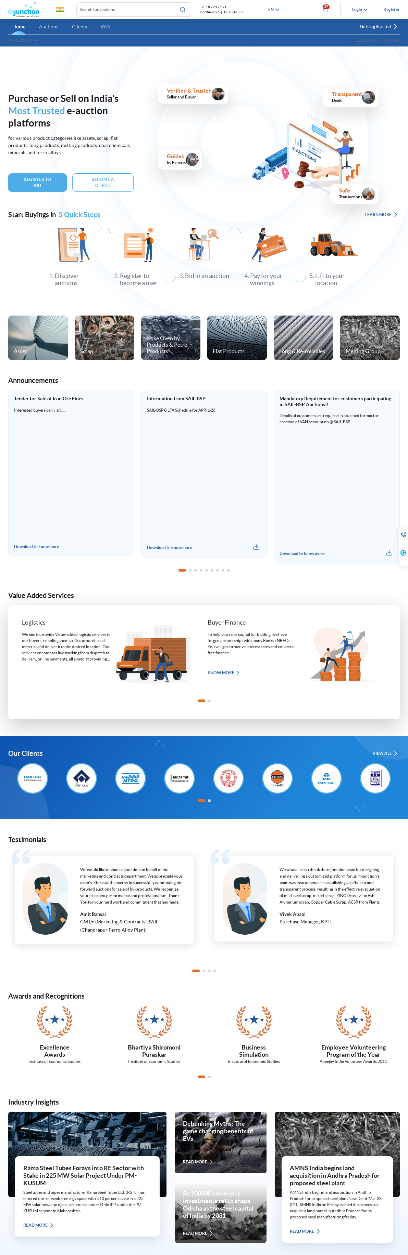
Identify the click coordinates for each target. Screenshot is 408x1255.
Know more (224, 672)
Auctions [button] (48, 26)
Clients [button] (79, 26)
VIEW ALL (385, 753)
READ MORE (38, 1225)
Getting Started (379, 26)
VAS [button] (105, 26)
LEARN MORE (381, 214)
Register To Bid (37, 182)
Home (18, 26)
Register (391, 9)
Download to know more (36, 547)
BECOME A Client (102, 182)
